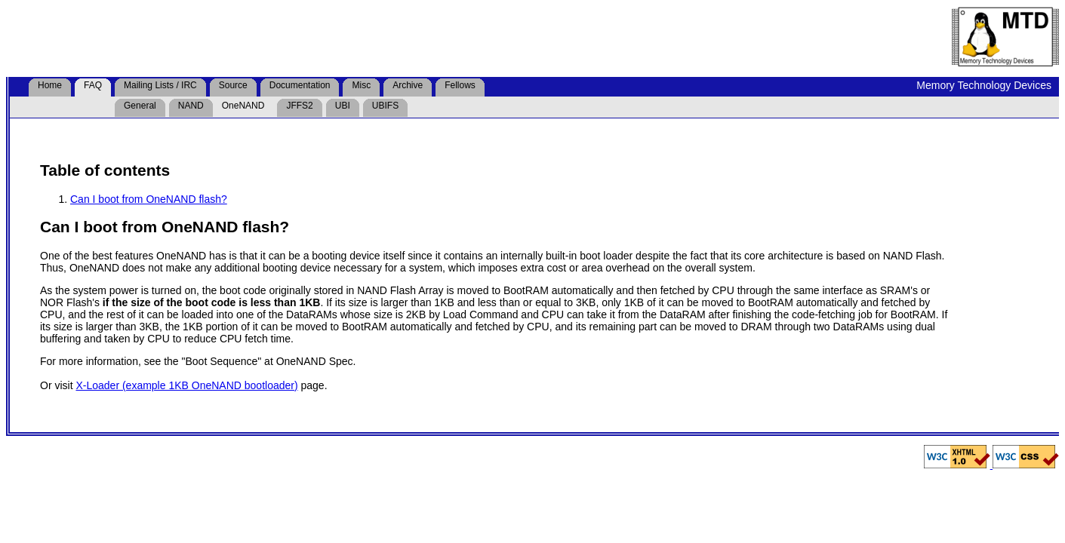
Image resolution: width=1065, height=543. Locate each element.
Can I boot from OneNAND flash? (148, 199)
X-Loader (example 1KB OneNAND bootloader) (186, 385)
